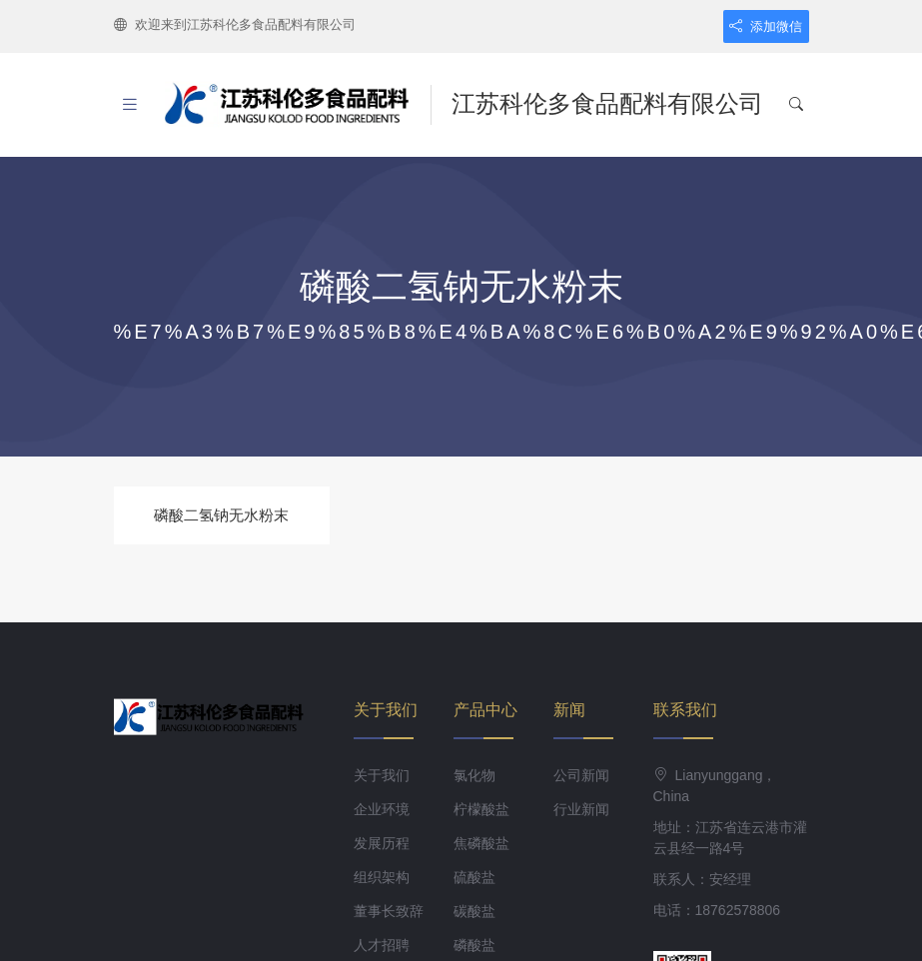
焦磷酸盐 (481, 843)
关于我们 (382, 775)
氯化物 (474, 775)
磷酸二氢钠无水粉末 (221, 514)
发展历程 (382, 843)
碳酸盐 (474, 911)
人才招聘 (382, 945)
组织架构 (382, 877)
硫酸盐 (474, 877)
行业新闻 (581, 809)
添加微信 (765, 26)
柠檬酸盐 (481, 809)
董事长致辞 (389, 911)
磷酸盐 (474, 945)
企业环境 (382, 809)
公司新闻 (581, 775)
